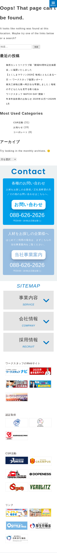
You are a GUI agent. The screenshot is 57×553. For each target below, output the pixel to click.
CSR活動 (18, 122)
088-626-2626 (27, 215)
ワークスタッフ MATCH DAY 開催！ (25, 94)
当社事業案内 (28, 254)
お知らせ (18, 127)
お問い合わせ (28, 204)
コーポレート (20, 132)
